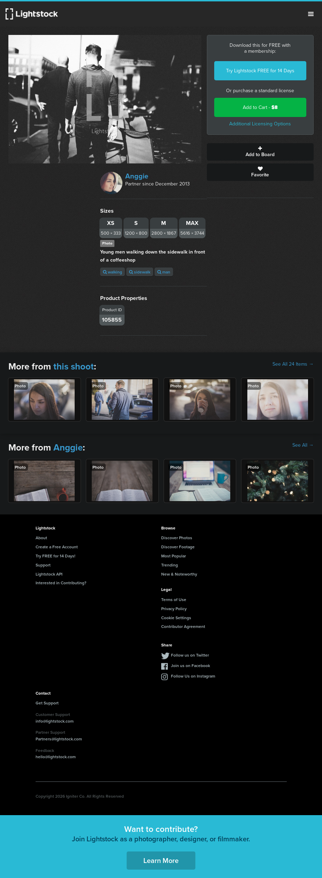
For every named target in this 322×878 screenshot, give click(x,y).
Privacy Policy (174, 609)
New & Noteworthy (179, 574)
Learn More (161, 860)
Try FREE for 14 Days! (55, 556)
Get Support (47, 703)
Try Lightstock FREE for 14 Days (260, 70)
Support (43, 565)
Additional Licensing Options (260, 123)
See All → (303, 445)
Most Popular (173, 556)
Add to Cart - (260, 107)
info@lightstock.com (55, 721)
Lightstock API (49, 574)
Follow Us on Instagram (193, 676)
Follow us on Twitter (190, 655)
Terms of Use (173, 599)
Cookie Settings (176, 618)
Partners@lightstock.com (59, 739)
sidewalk (139, 272)
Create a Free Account (57, 547)
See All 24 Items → (293, 364)
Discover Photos (176, 538)
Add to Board (260, 152)
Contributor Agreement (183, 626)
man (163, 272)
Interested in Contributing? (61, 583)
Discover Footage (178, 547)
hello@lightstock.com (56, 757)
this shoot (73, 366)
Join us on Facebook (190, 665)
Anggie (136, 176)
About (41, 538)
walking (112, 272)
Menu (310, 14)
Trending (169, 565)
